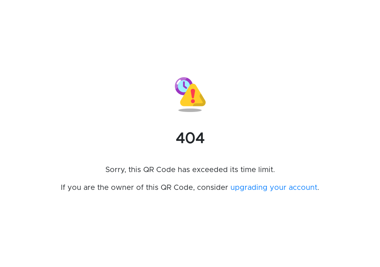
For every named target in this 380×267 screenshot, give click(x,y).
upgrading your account (273, 187)
